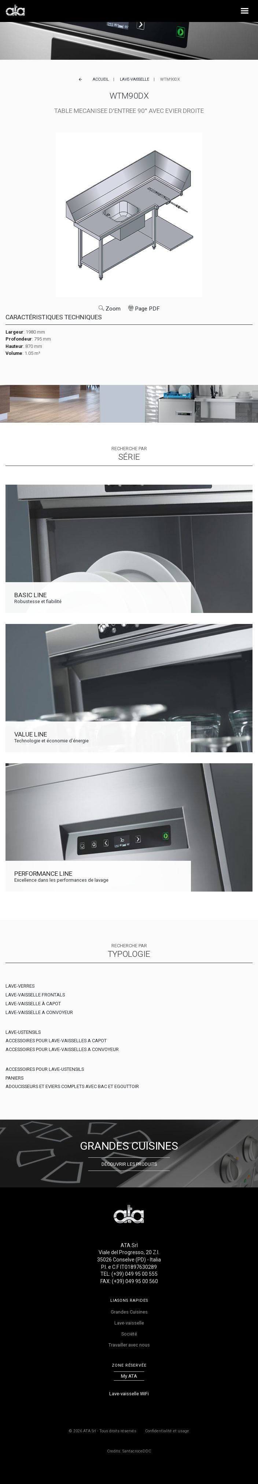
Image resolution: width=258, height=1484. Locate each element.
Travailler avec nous (129, 1345)
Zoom (110, 308)
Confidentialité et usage (167, 1431)
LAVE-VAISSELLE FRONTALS (35, 995)
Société (129, 1334)
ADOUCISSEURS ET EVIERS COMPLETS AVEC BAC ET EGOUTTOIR (72, 1086)
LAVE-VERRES (19, 986)
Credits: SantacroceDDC (129, 1451)
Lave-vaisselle (134, 79)
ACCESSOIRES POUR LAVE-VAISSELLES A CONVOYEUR (62, 1049)
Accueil (101, 79)
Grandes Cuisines (129, 1312)
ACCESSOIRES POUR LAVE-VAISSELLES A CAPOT (56, 1040)
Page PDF (144, 308)
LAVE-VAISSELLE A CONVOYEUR (39, 1012)
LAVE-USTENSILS (23, 1032)
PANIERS (14, 1078)
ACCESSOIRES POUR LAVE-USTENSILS (44, 1069)
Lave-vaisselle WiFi (129, 1393)
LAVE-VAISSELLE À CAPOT (33, 1003)
